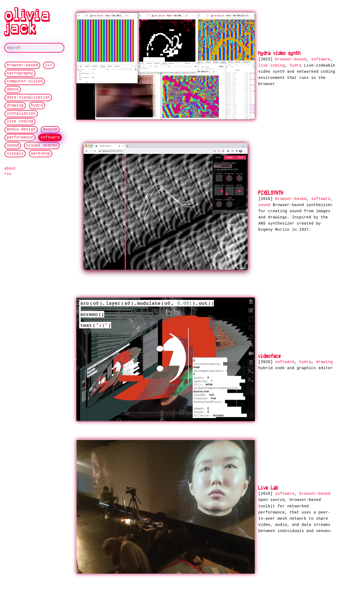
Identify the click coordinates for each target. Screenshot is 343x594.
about (10, 168)
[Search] (34, 48)
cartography (20, 73)
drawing (15, 105)
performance (20, 137)
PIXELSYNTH (270, 192)
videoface (269, 355)
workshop (40, 153)
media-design (21, 129)
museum (50, 129)
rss (7, 174)
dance (13, 89)
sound (13, 145)
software (50, 137)
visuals (15, 153)
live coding (20, 121)
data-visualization (28, 97)
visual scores (41, 145)
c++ (49, 65)
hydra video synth (279, 53)
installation (21, 113)
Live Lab (268, 486)
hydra (37, 105)
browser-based (22, 65)
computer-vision (25, 81)
